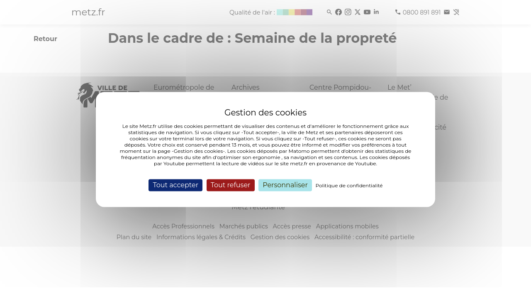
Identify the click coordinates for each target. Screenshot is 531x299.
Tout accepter (175, 185)
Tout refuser (231, 185)
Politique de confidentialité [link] (349, 185)
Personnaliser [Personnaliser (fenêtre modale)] (285, 185)
